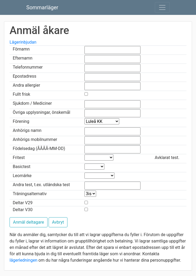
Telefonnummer (28, 67)
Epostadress (24, 76)
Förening (21, 121)
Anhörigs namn (27, 130)
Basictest (21, 166)
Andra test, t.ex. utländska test (41, 184)
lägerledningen (23, 260)
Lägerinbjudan (23, 42)
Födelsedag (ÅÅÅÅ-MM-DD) (39, 148)
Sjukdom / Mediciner (32, 103)
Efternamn (22, 58)
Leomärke (22, 175)
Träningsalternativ (30, 193)
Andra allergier (26, 85)
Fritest (19, 157)
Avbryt (58, 222)
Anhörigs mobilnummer (35, 139)
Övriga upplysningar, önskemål (41, 112)
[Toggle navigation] (162, 7)
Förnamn (21, 49)
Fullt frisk (21, 94)
